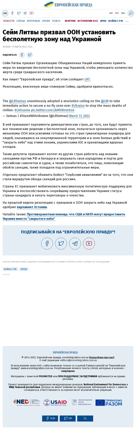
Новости (8, 20)
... (127, 20)
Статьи (20, 20)
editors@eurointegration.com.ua (78, 360)
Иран (103, 20)
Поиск (56, 20)
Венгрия (70, 20)
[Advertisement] (68, 300)
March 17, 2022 (79, 116)
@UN (105, 101)
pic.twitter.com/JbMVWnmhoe (52, 110)
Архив (46, 20)
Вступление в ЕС (88, 20)
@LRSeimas (17, 101)
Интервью (33, 20)
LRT (87, 79)
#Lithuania (22, 110)
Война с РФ (115, 20)
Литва (24, 269)
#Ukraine (78, 106)
